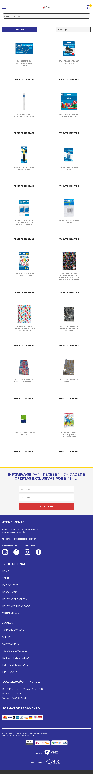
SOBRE (5, 578)
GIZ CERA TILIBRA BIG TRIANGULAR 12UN (69, 115)
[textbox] (46, 16)
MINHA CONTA (9, 672)
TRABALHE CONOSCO (13, 630)
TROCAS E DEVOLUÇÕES (14, 651)
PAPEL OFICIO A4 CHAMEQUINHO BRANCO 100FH (69, 435)
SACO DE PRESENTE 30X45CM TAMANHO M (24, 381)
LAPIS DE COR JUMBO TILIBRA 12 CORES (24, 274)
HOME (5, 571)
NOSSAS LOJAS (9, 592)
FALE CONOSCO (10, 585)
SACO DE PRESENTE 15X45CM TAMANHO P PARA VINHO (69, 328)
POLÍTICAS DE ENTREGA (14, 599)
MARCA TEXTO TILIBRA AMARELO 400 (24, 168)
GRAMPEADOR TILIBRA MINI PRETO (69, 62)
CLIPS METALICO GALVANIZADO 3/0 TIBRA (24, 63)
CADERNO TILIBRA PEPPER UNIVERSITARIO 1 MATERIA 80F (24, 328)
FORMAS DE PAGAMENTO (15, 665)
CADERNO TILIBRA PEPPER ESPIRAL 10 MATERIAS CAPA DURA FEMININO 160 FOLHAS (69, 276)
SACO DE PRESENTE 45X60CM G (69, 381)
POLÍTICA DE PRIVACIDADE (16, 606)
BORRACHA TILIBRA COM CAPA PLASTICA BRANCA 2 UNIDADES (24, 222)
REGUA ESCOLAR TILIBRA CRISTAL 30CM (24, 115)
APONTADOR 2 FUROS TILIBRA (69, 221)
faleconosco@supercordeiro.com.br (19, 539)
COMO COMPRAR (11, 644)
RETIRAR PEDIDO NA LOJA (15, 658)
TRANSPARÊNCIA (11, 613)
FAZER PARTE (47, 506)
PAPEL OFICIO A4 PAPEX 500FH (24, 434)
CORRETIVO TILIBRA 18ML (69, 168)
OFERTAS (7, 637)
